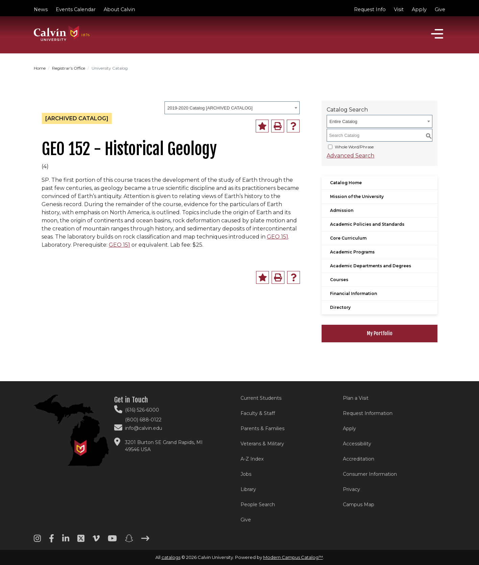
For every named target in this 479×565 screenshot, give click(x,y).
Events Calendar (76, 9)
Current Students (261, 398)
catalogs (170, 557)
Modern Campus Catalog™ (293, 557)
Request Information (368, 413)
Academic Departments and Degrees (370, 265)
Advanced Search (350, 155)
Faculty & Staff (258, 413)
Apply (419, 9)
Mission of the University (357, 196)
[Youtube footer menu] (112, 541)
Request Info (370, 9)
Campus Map (358, 504)
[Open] (437, 34)
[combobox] (232, 107)
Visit (399, 9)
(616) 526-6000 (142, 410)
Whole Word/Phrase (354, 146)
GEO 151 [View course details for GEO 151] (277, 237)
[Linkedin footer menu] (65, 541)
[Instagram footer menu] (37, 541)
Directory (340, 307)
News (41, 9)
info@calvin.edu (143, 428)
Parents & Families (262, 428)
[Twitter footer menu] (80, 541)
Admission (341, 210)
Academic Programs (352, 251)
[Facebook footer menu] (51, 541)
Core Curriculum (348, 238)
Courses (339, 279)
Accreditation (358, 459)
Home (40, 68)
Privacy (351, 489)
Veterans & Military (262, 444)
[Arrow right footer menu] (145, 541)
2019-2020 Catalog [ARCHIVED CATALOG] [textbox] (209, 107)
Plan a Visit (356, 398)
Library (248, 489)
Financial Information (353, 293)
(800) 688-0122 (143, 420)
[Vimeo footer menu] (96, 541)
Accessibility (357, 444)
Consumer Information (370, 474)
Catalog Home (346, 182)
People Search (258, 504)
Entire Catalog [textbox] (343, 121)
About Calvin (119, 9)
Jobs (246, 474)
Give (440, 9)
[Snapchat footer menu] (129, 541)
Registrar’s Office (68, 68)
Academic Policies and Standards (367, 224)
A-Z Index (252, 459)
